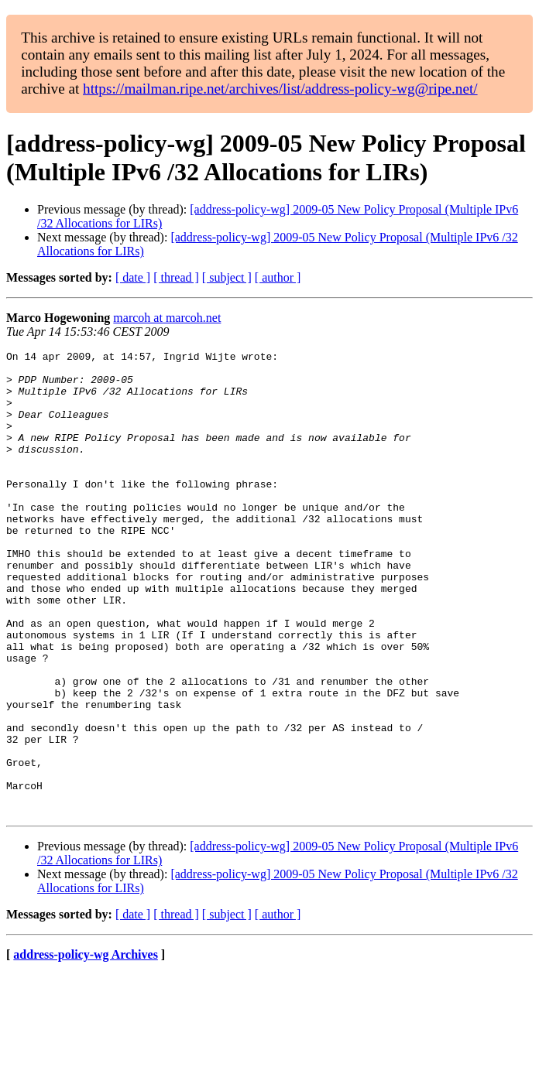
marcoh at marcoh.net (167, 317)
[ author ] (278, 277)
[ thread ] (176, 277)
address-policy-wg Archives (85, 1047)
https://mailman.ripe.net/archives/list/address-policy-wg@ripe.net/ (280, 88)
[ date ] (132, 277)
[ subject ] (227, 277)
